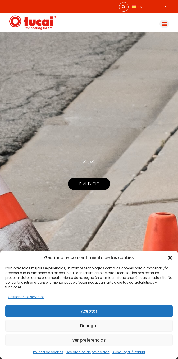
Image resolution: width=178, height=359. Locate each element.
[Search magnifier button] (123, 6)
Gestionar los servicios (26, 297)
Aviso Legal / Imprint (128, 352)
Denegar (89, 325)
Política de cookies (48, 352)
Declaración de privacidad (88, 352)
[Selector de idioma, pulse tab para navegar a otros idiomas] (149, 7)
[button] (170, 257)
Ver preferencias (89, 340)
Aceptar (89, 311)
